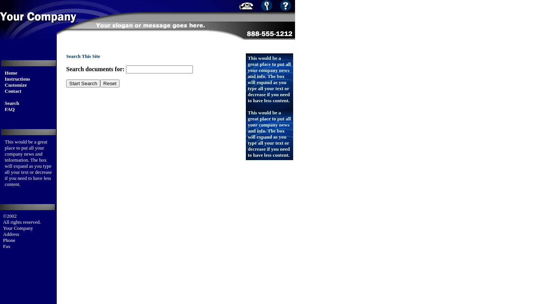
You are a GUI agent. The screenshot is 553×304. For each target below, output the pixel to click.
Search (12, 103)
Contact (13, 91)
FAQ (10, 109)
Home (11, 73)
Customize (16, 85)
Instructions (17, 79)
